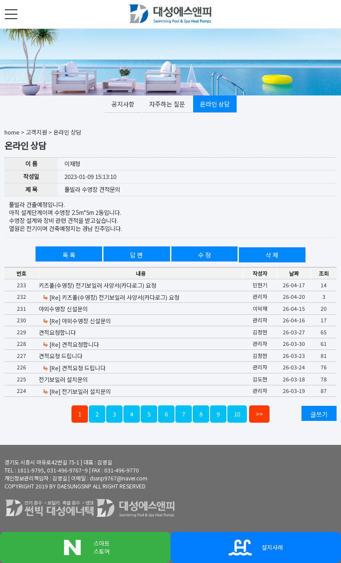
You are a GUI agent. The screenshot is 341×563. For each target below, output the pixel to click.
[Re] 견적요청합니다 (71, 344)
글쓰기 (319, 414)
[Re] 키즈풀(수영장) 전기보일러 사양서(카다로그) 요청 (111, 297)
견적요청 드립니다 (61, 356)
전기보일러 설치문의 (63, 379)
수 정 (204, 254)
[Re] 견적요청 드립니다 (74, 368)
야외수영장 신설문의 (63, 309)
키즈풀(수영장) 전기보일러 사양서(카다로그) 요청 (97, 285)
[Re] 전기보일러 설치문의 (77, 391)
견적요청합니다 (57, 332)
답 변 (136, 254)
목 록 (69, 254)
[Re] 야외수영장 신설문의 (77, 321)
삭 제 (272, 254)
